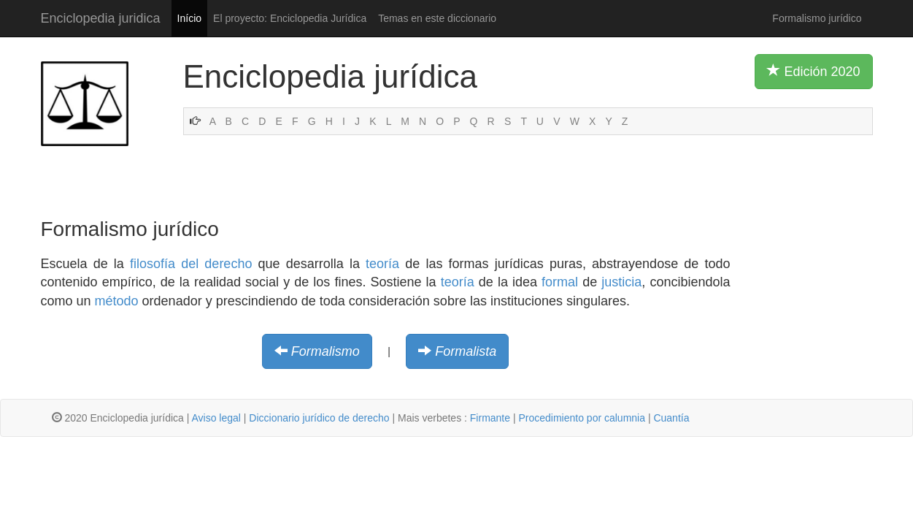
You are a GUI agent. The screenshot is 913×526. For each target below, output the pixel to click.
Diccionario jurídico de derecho (319, 418)
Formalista (465, 351)
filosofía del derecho (191, 263)
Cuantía (671, 418)
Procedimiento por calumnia (581, 418)
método (117, 301)
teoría (382, 263)
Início (189, 18)
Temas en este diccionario (437, 18)
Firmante (490, 418)
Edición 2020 (813, 71)
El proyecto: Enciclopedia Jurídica (289, 18)
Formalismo (325, 351)
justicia (621, 282)
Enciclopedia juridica (101, 18)
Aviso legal (215, 418)
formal (560, 282)
